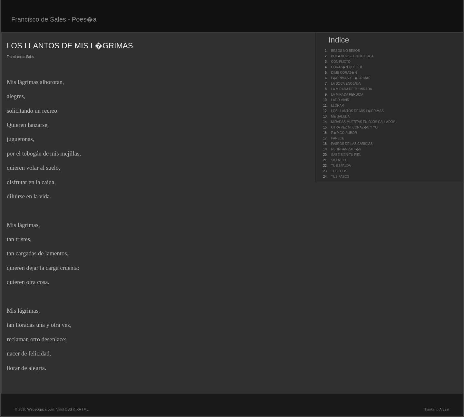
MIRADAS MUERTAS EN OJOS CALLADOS (363, 122)
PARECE (337, 138)
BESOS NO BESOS (345, 50)
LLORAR (337, 105)
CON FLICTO (340, 61)
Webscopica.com (40, 409)
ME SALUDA (340, 116)
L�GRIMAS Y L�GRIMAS (350, 78)
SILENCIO (338, 160)
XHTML (82, 409)
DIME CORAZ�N (344, 72)
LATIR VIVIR (340, 100)
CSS (68, 409)
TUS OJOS (339, 171)
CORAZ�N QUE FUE (347, 67)
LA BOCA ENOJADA (346, 83)
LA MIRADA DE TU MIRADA (351, 89)
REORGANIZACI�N (346, 149)
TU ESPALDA (341, 165)
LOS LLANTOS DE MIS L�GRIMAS (357, 111)
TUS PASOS (340, 176)
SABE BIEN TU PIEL (346, 154)
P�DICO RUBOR (344, 133)
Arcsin (444, 409)
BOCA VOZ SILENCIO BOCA (352, 56)
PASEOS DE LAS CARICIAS (351, 144)
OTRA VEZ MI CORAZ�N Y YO (354, 127)
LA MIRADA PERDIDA (347, 94)
